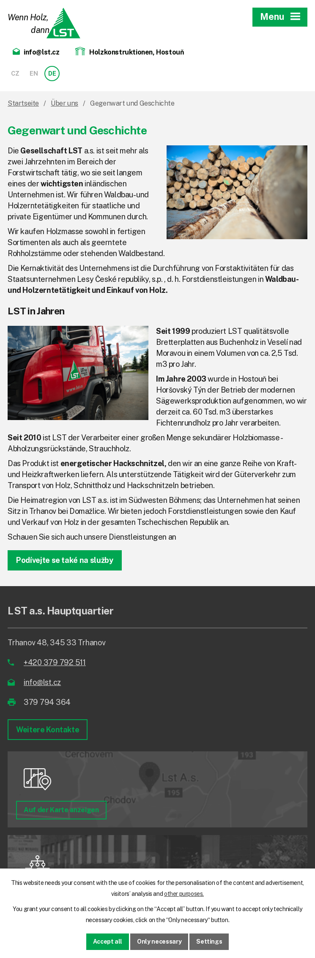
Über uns (64, 103)
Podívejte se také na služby (64, 560)
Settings (209, 941)
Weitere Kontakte (47, 729)
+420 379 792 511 (55, 662)
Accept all (108, 941)
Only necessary (159, 941)
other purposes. (184, 893)
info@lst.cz (42, 682)
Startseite (23, 103)
